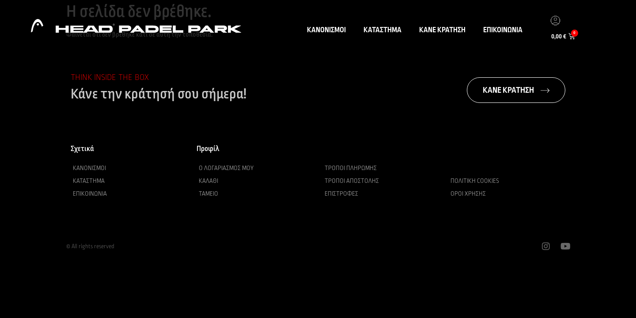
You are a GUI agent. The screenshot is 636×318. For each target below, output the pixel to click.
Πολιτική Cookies (474, 181)
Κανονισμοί (89, 168)
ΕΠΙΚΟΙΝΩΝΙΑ (502, 30)
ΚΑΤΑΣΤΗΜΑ (382, 30)
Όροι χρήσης (468, 193)
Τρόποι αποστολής (352, 181)
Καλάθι (208, 181)
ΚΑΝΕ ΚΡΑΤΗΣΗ (442, 30)
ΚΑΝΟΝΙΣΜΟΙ (326, 30)
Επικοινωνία (90, 193)
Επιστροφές (341, 193)
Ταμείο (208, 193)
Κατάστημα (89, 181)
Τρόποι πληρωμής (351, 168)
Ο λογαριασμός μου (226, 168)
